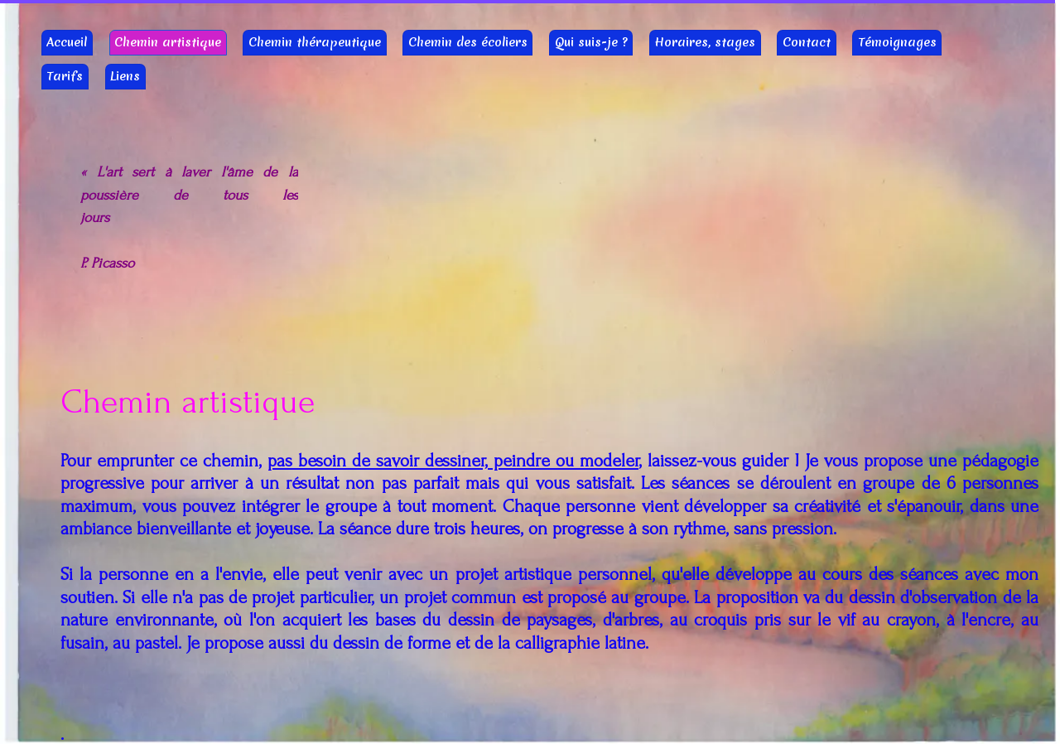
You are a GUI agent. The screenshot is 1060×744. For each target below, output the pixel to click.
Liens (125, 76)
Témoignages (897, 42)
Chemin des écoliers (468, 42)
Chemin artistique (167, 42)
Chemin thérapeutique (314, 42)
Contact (807, 42)
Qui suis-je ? (591, 42)
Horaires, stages (704, 42)
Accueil (66, 42)
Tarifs (64, 76)
